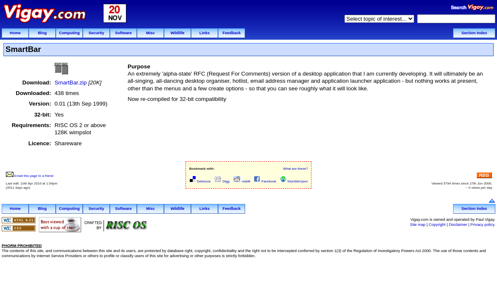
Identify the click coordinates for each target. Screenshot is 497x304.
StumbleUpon (294, 181)
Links (204, 33)
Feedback (231, 33)
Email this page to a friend (30, 176)
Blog (42, 33)
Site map (418, 225)
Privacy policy (482, 225)
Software (123, 33)
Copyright (437, 225)
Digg (221, 181)
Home (15, 33)
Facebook (265, 181)
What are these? (295, 169)
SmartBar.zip (71, 82)
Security (96, 33)
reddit (241, 181)
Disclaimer (458, 225)
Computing (69, 33)
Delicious (200, 181)
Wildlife (177, 33)
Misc (150, 33)
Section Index (474, 33)
